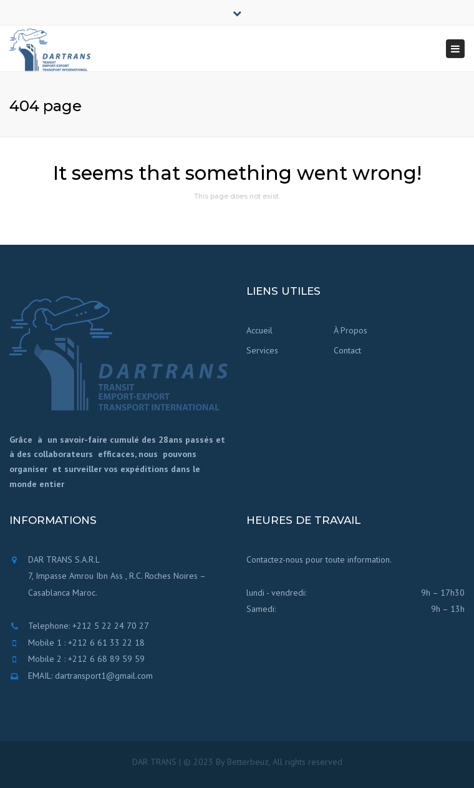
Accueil (259, 330)
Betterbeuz (248, 761)
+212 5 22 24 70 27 (110, 625)
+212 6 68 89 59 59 (106, 658)
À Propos (350, 330)
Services (262, 350)
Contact (347, 350)
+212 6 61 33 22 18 (106, 642)
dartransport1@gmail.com (104, 675)
